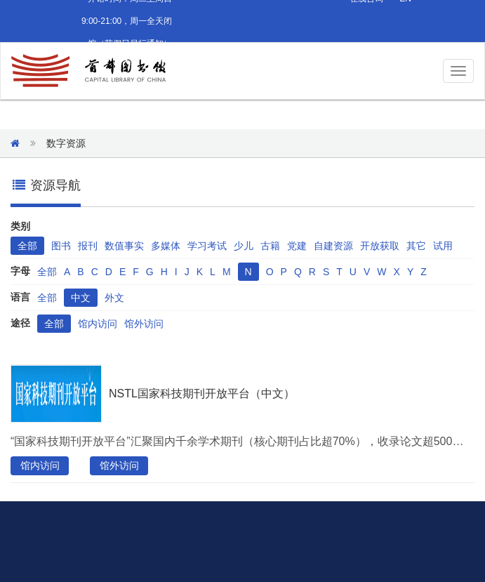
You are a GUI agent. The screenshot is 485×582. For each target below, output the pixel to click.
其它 (416, 245)
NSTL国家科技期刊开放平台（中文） (202, 393)
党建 (297, 245)
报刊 (88, 245)
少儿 (243, 245)
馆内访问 (97, 323)
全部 (27, 245)
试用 (443, 245)
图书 (61, 245)
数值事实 (124, 245)
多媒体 (165, 245)
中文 (81, 297)
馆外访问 (144, 323)
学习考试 (207, 245)
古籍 (270, 245)
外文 (114, 297)
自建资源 (333, 245)
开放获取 (379, 245)
